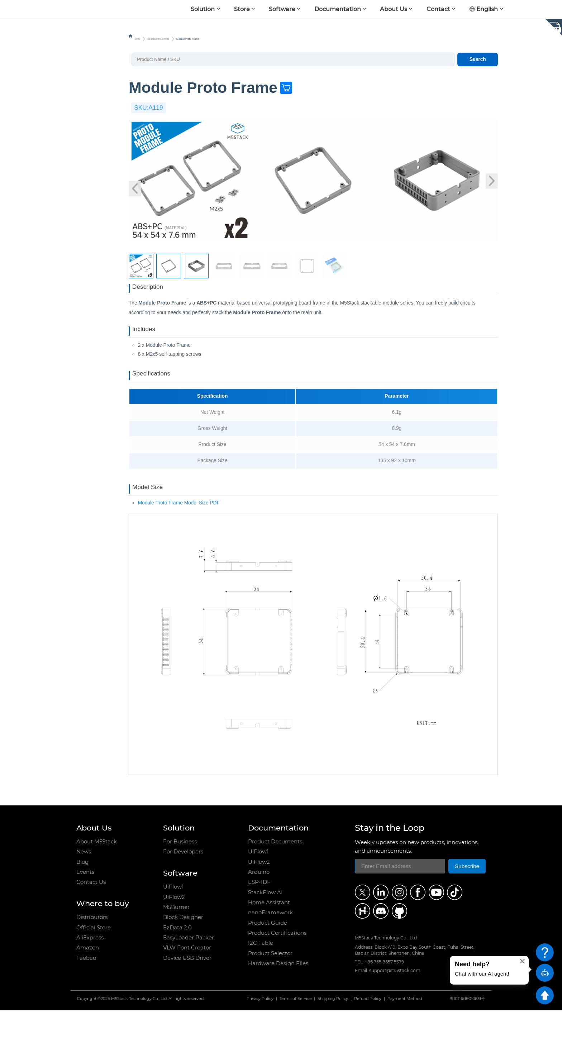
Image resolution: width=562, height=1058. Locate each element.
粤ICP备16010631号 (467, 1046)
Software (282, 9)
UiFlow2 (174, 944)
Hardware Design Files (278, 1010)
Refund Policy (367, 1046)
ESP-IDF (259, 929)
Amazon (87, 995)
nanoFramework (270, 960)
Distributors (92, 964)
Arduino (259, 919)
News (83, 899)
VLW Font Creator (187, 995)
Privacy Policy (260, 1046)
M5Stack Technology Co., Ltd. (139, 1046)
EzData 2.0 (177, 974)
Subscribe (467, 913)
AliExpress (90, 984)
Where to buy (102, 951)
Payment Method (404, 1046)
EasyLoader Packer (188, 984)
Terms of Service (296, 1046)
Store (242, 9)
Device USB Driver (187, 1005)
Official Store (93, 974)
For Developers (183, 899)
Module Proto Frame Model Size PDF (179, 550)
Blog (82, 909)
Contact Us (91, 929)
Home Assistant (269, 950)
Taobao (86, 1005)
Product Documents (275, 889)
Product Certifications (277, 980)
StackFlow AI (265, 939)
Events (85, 919)
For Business (180, 889)
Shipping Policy (333, 1046)
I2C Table (260, 990)
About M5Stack (96, 889)
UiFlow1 (173, 934)
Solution (203, 9)
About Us (393, 9)
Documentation (337, 9)
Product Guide (267, 970)
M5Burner (176, 954)
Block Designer (183, 964)
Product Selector (270, 1000)
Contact (438, 9)
